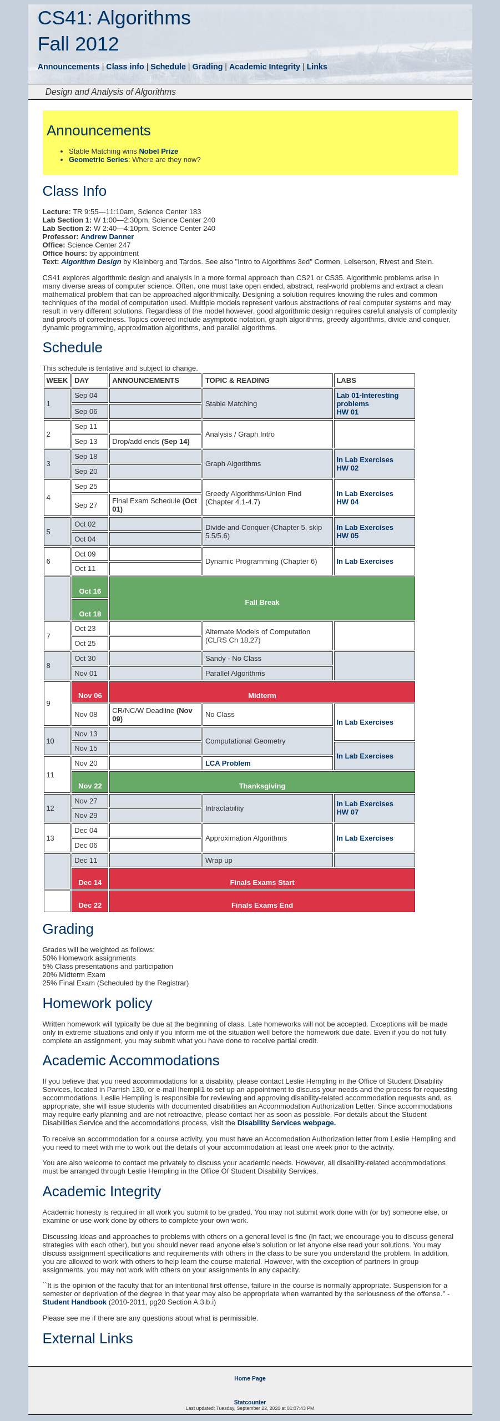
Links (317, 66)
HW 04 (347, 502)
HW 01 (347, 412)
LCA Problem (228, 763)
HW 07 (347, 812)
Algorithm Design (91, 261)
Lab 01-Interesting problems (367, 399)
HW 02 (347, 468)
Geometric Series (98, 159)
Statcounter (250, 1402)
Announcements (69, 66)
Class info (125, 66)
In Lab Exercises (364, 460)
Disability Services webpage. (287, 1123)
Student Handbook (75, 1302)
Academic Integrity (264, 66)
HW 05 (347, 536)
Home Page (250, 1379)
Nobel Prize (158, 151)
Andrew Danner (107, 236)
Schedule (168, 66)
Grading (208, 66)
